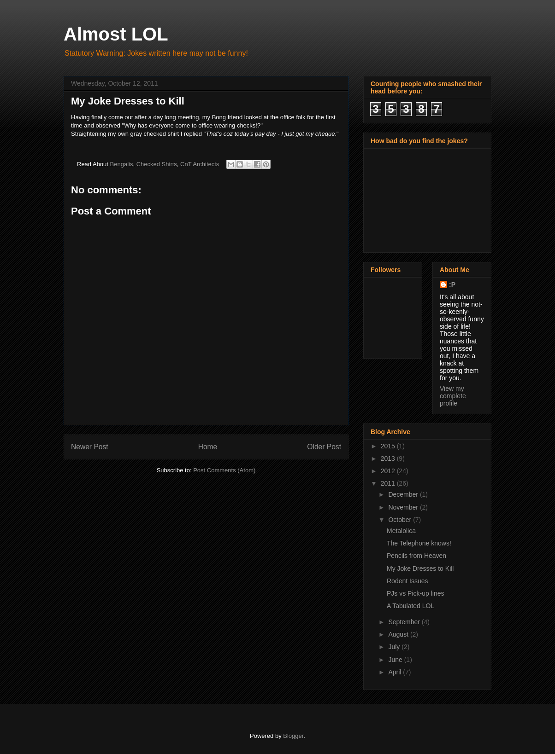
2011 (389, 483)
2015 (389, 446)
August (399, 634)
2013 (389, 458)
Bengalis (121, 164)
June (396, 659)
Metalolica (401, 530)
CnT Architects (199, 164)
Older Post (324, 447)
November (403, 507)
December (403, 494)
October (400, 519)
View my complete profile (453, 396)
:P (452, 284)
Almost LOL (116, 34)
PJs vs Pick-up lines (415, 593)
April (395, 672)
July (394, 646)
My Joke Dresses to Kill (420, 568)
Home (208, 447)
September (404, 622)
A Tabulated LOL (410, 605)
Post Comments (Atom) (224, 470)
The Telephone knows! (419, 543)
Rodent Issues (407, 581)
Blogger (293, 735)
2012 (389, 471)
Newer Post (89, 447)
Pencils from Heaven (416, 555)
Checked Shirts (156, 164)
